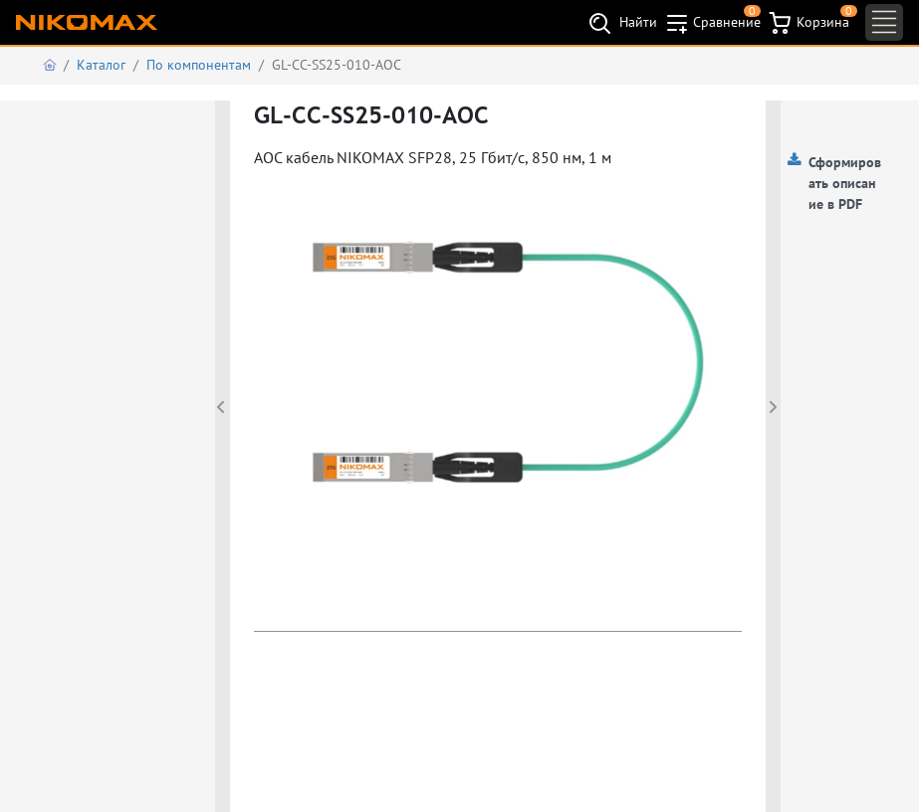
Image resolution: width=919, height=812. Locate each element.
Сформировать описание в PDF (844, 183)
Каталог (101, 65)
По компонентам (198, 65)
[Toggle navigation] (884, 22)
